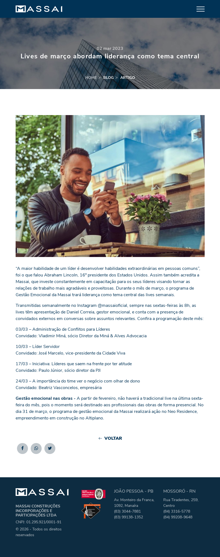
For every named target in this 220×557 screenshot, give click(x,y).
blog (108, 77)
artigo (127, 77)
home (91, 77)
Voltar (110, 438)
